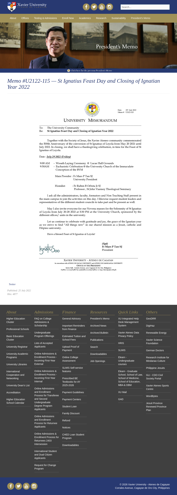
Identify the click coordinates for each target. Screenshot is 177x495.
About (13, 18)
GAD (120, 399)
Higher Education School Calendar (15, 401)
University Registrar (16, 346)
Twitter (12, 284)
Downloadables (70, 445)
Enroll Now (68, 18)
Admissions (43, 312)
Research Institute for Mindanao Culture (157, 359)
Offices (25, 18)
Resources (98, 312)
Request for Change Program (45, 467)
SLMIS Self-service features (72, 369)
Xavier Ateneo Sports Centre (157, 387)
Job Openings (97, 361)
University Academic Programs (17, 355)
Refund (66, 420)
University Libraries (16, 364)
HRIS (121, 343)
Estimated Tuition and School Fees (74, 338)
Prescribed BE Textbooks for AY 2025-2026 (71, 382)
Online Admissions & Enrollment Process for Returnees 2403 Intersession (46, 438)
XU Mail (122, 392)
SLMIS (121, 350)
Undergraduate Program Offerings (44, 334)
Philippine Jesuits (155, 368)
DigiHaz (150, 325)
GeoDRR (151, 318)
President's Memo (140, 18)
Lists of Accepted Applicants (43, 345)
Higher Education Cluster (15, 320)
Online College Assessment (70, 359)
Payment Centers (71, 399)
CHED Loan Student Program (73, 436)
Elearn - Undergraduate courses (126, 361)
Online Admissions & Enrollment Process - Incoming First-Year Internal (45, 376)
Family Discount (71, 413)
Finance (69, 312)
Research (101, 18)
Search (94, 347)
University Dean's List (18, 385)
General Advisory (71, 318)
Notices (66, 427)
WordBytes (152, 396)
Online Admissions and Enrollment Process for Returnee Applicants (45, 421)
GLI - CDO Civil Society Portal (154, 377)
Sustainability (118, 18)
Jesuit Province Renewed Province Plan (156, 406)
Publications (96, 339)
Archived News (98, 325)
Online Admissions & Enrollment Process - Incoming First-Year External (45, 358)
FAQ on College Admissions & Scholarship (43, 322)
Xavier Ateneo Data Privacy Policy (128, 334)
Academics (85, 18)
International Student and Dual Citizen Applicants (45, 454)
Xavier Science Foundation (154, 341)
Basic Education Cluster (15, 338)
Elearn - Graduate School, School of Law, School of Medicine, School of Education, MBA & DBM (130, 378)
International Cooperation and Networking (15, 375)
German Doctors (155, 350)
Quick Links (128, 312)
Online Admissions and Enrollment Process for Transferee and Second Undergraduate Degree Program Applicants (46, 399)
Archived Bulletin (99, 332)
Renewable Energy (156, 332)
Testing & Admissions (45, 18)
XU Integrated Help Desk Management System (128, 322)
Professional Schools (17, 329)
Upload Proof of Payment (70, 348)
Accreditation (13, 392)
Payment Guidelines (73, 392)
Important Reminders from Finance (73, 327)
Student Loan (69, 406)
